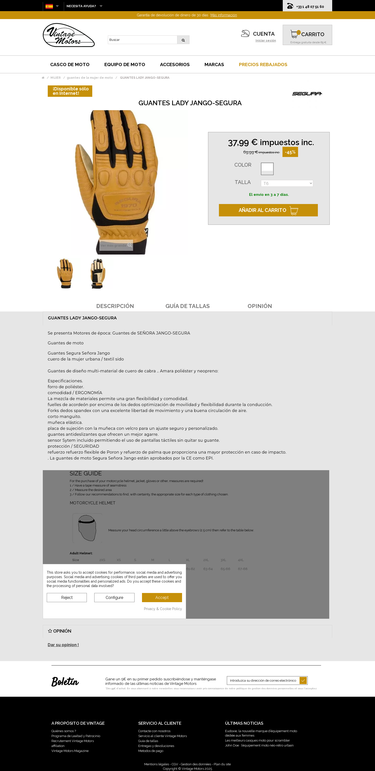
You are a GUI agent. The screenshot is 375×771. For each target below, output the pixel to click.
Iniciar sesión (266, 40)
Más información (224, 15)
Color (242, 165)
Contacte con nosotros (154, 731)
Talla (243, 182)
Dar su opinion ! (63, 644)
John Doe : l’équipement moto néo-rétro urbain (259, 745)
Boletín (64, 682)
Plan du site (222, 764)
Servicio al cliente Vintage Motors (162, 736)
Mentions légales (156, 764)
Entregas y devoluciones (156, 746)
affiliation (58, 746)
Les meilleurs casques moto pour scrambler (257, 740)
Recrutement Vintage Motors (72, 741)
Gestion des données (196, 764)
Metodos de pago (150, 751)
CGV (175, 764)
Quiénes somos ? (63, 731)
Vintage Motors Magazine (70, 751)
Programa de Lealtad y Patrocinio (75, 736)
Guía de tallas (148, 741)
